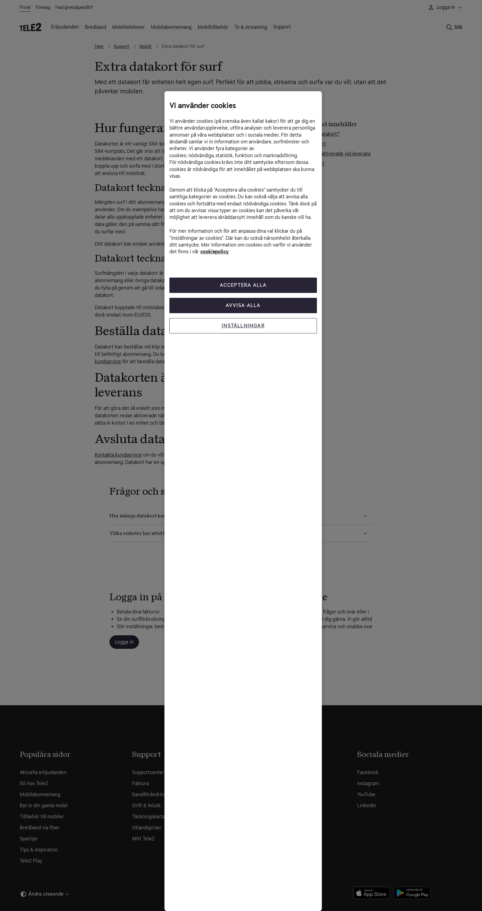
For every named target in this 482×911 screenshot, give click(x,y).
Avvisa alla (243, 305)
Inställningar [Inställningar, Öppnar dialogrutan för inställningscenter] (243, 326)
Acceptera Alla (243, 285)
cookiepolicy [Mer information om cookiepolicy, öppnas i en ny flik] (214, 252)
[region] (243, 501)
